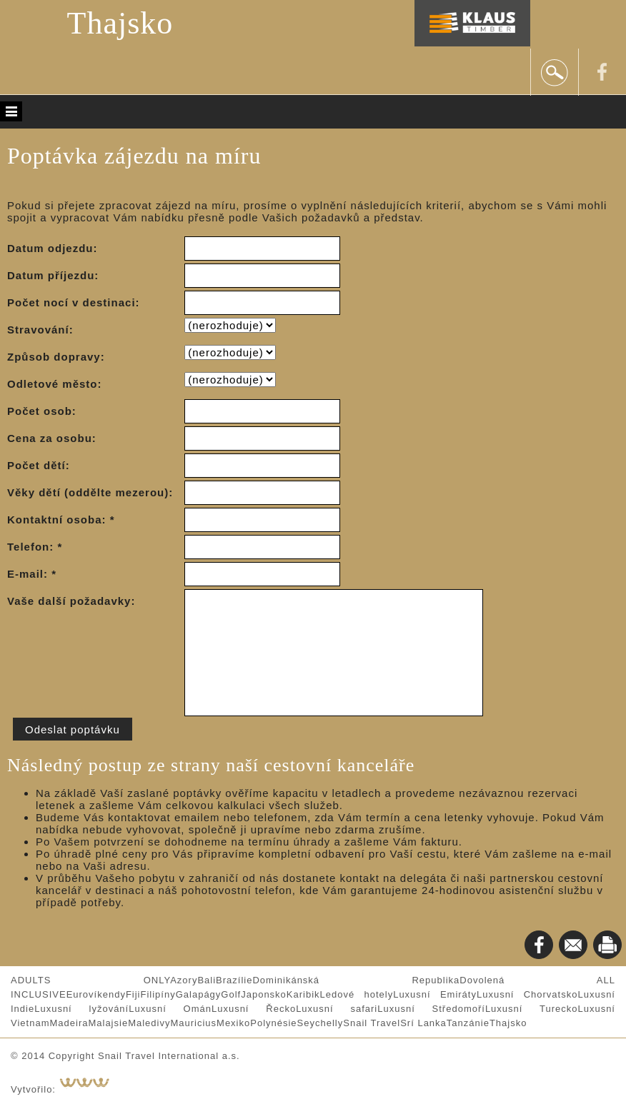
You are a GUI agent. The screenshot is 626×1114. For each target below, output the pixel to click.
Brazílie (234, 980)
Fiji (133, 994)
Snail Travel (371, 1023)
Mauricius (193, 1023)
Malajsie (108, 1023)
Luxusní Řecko (254, 1008)
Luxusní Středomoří (431, 1008)
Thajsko (120, 23)
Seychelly (320, 1023)
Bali (206, 980)
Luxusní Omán (170, 1008)
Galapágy (199, 994)
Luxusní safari (336, 1008)
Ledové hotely (357, 994)
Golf (231, 994)
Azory (183, 980)
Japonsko (264, 994)
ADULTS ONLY (90, 980)
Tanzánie (468, 1023)
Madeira (68, 1023)
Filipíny (158, 994)
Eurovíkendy (96, 994)
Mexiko (233, 1023)
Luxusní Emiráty (435, 994)
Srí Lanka (423, 1023)
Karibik (303, 994)
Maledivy (149, 1023)
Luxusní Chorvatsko (527, 994)
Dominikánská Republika (355, 980)
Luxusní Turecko (531, 1008)
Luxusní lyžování (81, 1008)
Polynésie (273, 1023)
